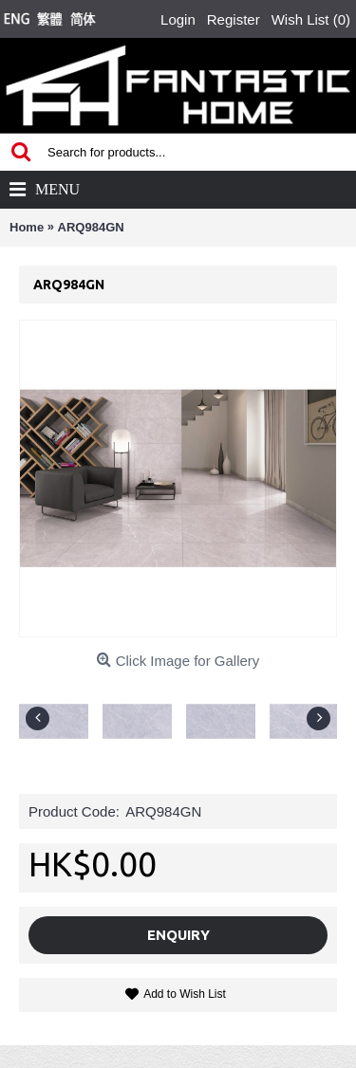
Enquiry (178, 935)
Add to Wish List (184, 994)
